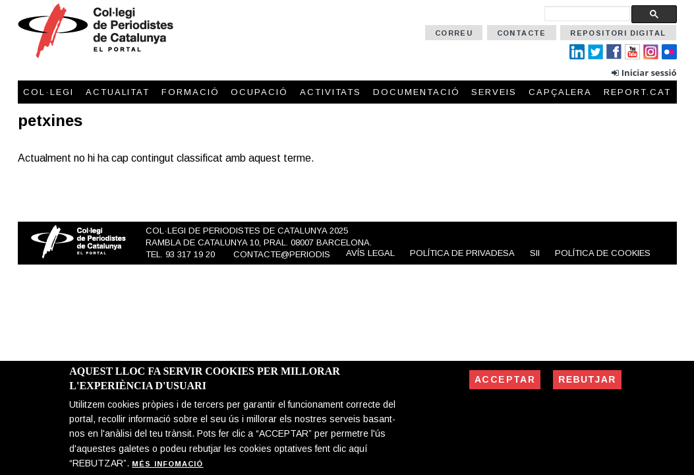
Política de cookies (603, 253)
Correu (454, 33)
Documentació (416, 92)
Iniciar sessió (649, 73)
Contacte (521, 33)
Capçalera (561, 92)
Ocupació (259, 92)
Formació (190, 92)
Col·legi (48, 92)
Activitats (331, 92)
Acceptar (505, 379)
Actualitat (118, 92)
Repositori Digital (618, 33)
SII (535, 253)
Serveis (494, 92)
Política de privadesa (462, 253)
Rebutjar (587, 379)
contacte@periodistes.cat (299, 254)
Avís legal (370, 253)
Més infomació (167, 464)
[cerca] (587, 13)
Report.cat (637, 92)
